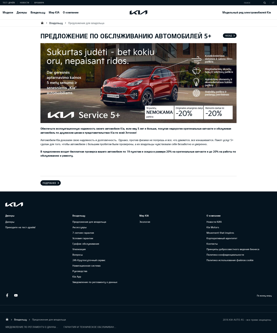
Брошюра (39, 2)
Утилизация (79, 249)
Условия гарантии (82, 238)
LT (273, 2)
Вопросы (77, 254)
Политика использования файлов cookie (230, 260)
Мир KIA (54, 12)
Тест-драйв (9, 2)
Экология (144, 221)
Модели (8, 12)
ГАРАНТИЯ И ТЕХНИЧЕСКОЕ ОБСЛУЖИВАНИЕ (90, 326)
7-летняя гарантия (83, 232)
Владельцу (38, 12)
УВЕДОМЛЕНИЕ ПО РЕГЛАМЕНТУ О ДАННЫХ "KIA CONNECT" (31, 326)
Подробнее (49, 183)
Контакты (212, 243)
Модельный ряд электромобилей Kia (246, 12)
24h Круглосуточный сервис (88, 260)
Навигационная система (86, 265)
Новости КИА (214, 221)
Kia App (76, 276)
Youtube (16, 295)
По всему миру (264, 295)
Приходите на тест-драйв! (20, 227)
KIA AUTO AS (42, 23)
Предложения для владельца (86, 23)
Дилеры (22, 12)
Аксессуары (79, 227)
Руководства (79, 271)
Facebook (7, 295)
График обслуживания (85, 243)
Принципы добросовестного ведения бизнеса (233, 249)
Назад (228, 35)
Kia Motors (213, 227)
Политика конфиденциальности (225, 254)
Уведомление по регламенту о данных (94, 282)
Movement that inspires (220, 232)
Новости (24, 2)
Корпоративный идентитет (222, 238)
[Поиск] (264, 3)
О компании (70, 12)
